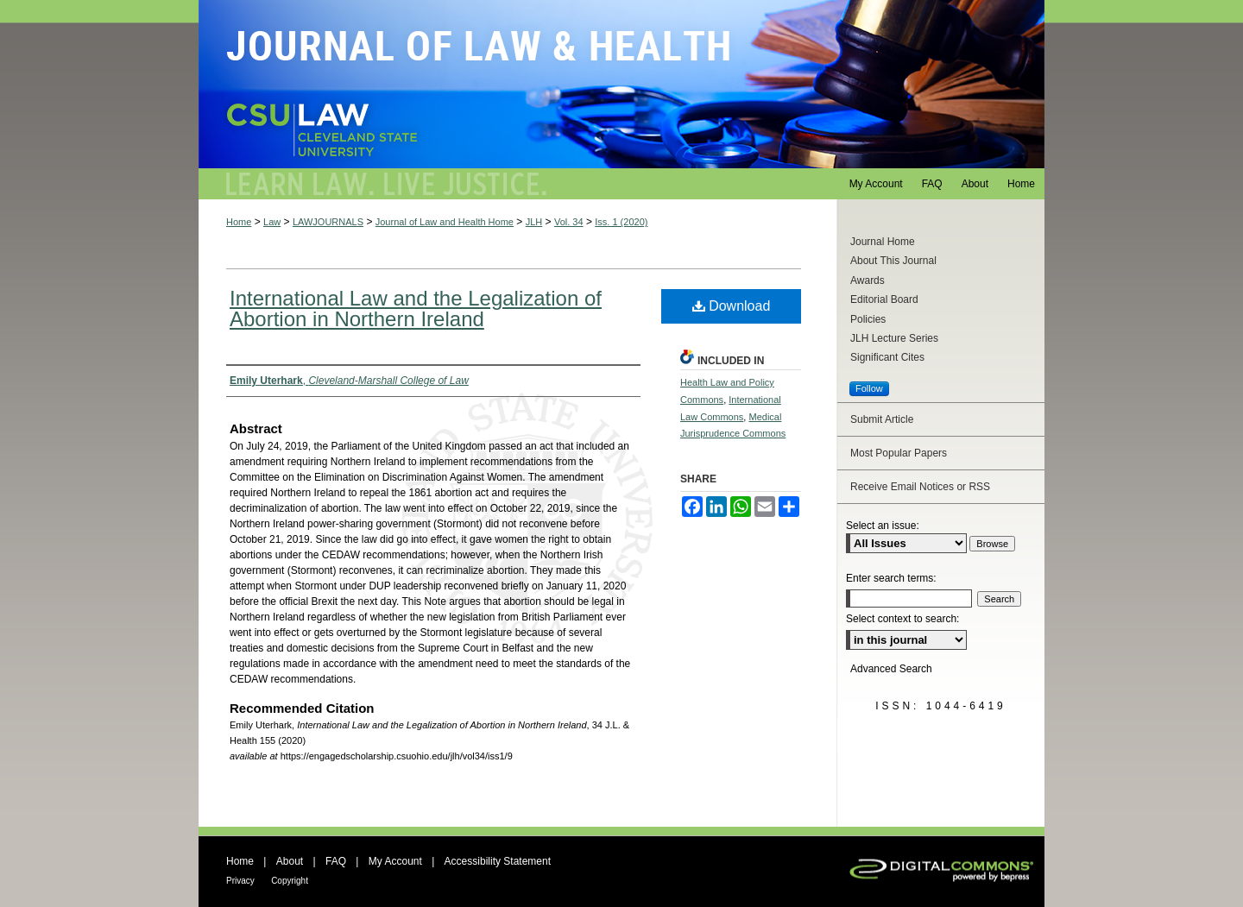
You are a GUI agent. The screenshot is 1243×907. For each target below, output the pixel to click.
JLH (534, 222)
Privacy (240, 880)
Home (238, 222)
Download (731, 306)
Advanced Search (891, 669)
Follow (869, 388)
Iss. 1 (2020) (621, 222)
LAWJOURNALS (328, 222)
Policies (868, 319)
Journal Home (882, 242)
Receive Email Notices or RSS (920, 487)
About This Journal (893, 261)
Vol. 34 (569, 222)
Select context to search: (902, 619)
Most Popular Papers (898, 453)
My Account (395, 861)
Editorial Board (884, 299)
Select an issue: (882, 526)
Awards (867, 280)
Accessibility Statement (498, 861)
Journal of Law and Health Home (444, 222)
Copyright (289, 880)
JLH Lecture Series (894, 338)
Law (272, 222)
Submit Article (881, 419)
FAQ (335, 861)
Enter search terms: (891, 578)
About (289, 861)
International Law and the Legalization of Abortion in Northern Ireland (416, 309)
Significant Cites (887, 357)
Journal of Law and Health (621, 84)
